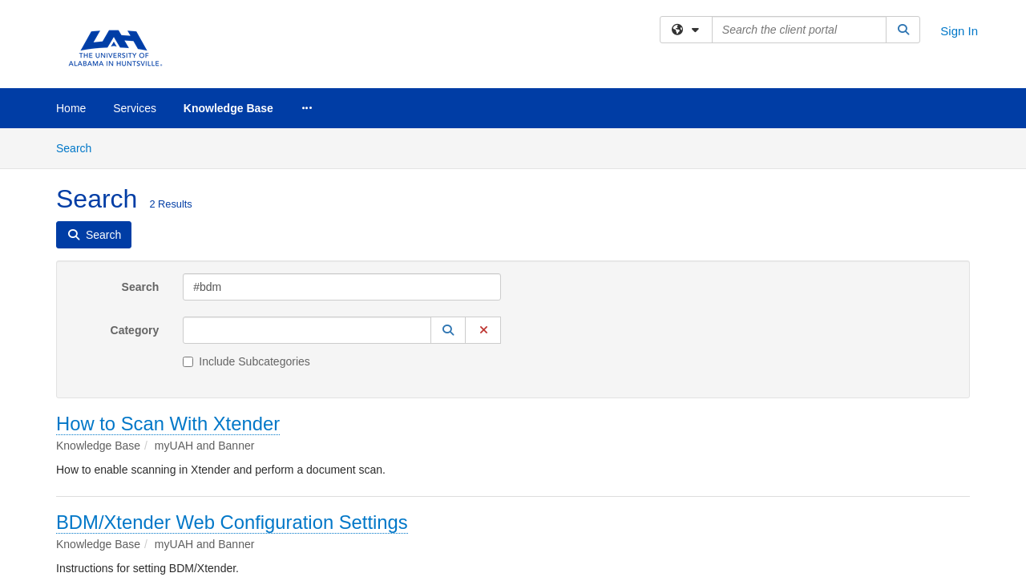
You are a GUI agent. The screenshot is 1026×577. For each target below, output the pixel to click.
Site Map (584, 500)
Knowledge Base (228, 108)
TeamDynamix (517, 500)
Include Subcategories (246, 233)
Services (134, 108)
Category (135, 202)
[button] (448, 202)
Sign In (959, 31)
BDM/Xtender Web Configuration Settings (232, 394)
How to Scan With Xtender (168, 295)
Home (71, 108)
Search (141, 158)
